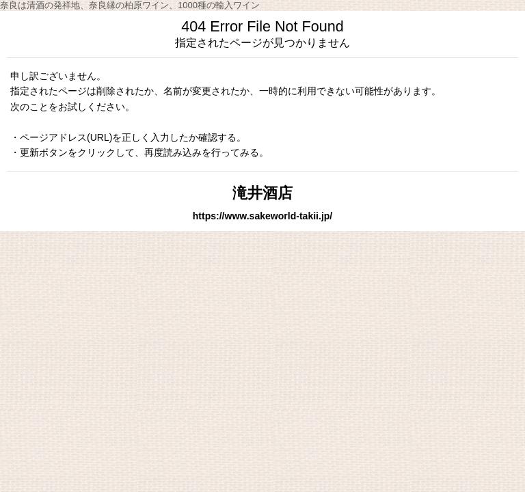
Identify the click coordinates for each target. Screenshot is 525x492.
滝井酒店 (262, 193)
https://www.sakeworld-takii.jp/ (263, 215)
